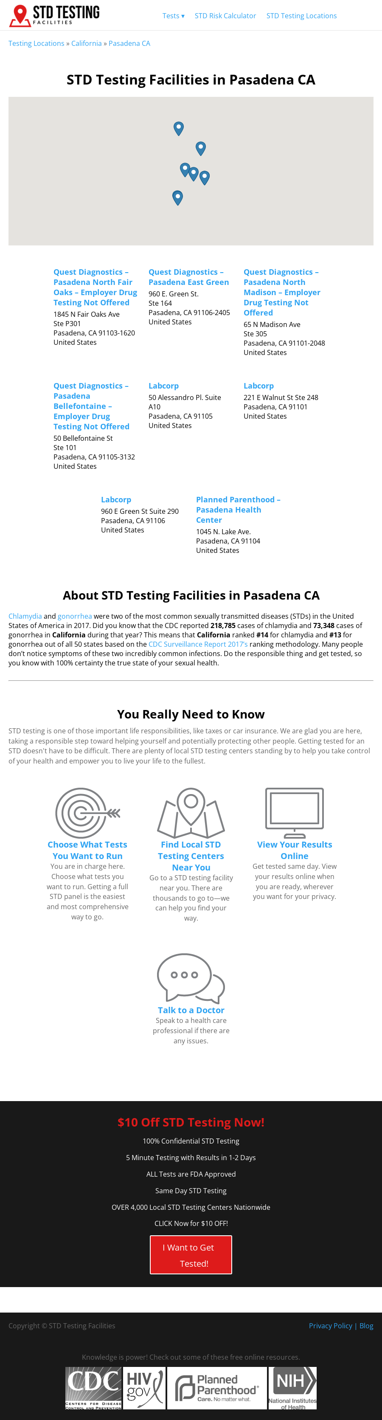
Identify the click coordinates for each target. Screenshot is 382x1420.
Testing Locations (36, 43)
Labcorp (164, 385)
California (86, 43)
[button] (179, 128)
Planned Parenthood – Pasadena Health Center (238, 509)
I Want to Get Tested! (188, 1255)
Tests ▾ (174, 15)
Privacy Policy (330, 1325)
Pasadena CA (129, 43)
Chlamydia (25, 616)
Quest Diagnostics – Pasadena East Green (189, 277)
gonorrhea (75, 616)
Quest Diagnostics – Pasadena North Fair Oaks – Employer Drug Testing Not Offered (95, 287)
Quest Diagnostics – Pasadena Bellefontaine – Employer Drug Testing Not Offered (91, 405)
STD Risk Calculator (225, 15)
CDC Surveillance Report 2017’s (198, 644)
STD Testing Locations (302, 15)
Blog (367, 1325)
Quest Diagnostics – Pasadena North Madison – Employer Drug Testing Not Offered (282, 292)
